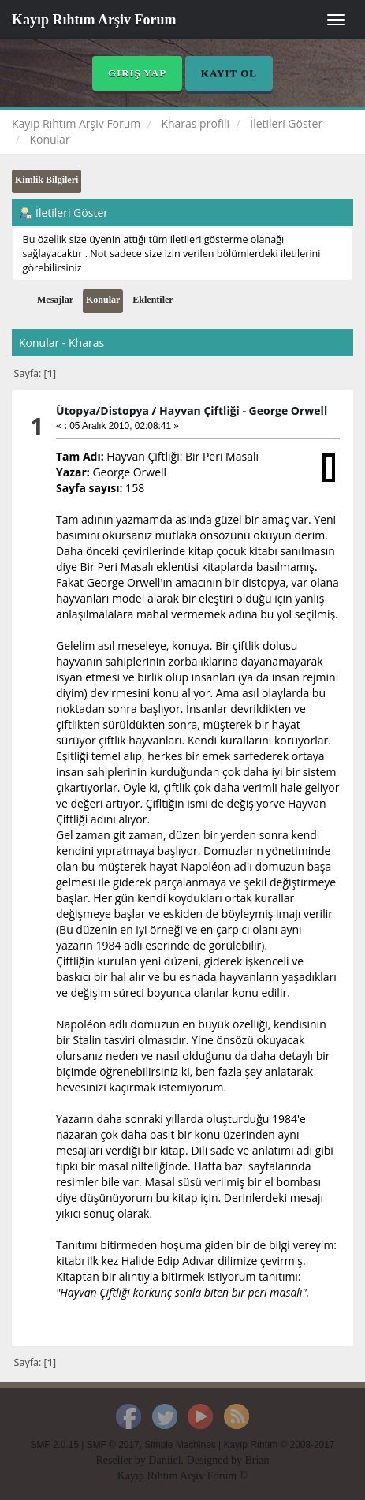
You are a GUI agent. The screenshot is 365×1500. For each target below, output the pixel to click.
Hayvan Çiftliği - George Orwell (243, 410)
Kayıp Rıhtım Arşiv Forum (94, 20)
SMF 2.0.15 (55, 1444)
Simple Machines (180, 1444)
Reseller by (121, 1460)
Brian (256, 1460)
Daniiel (164, 1460)
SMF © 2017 (113, 1444)
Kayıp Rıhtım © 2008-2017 (278, 1444)
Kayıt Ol (229, 73)
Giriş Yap (137, 73)
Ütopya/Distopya (102, 410)
